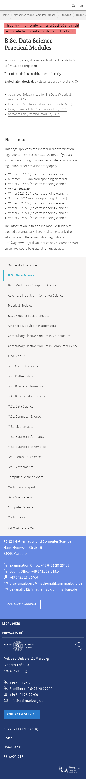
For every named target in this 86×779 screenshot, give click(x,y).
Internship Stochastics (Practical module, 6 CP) (40, 104)
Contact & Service (22, 714)
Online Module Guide (22, 265)
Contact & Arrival (22, 605)
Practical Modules (20, 305)
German (77, 6)
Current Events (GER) (21, 729)
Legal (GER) (11, 624)
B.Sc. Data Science (21, 275)
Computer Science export (25, 477)
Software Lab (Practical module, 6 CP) (34, 114)
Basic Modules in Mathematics (28, 316)
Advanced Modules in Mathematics (32, 326)
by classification (45, 81)
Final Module (17, 356)
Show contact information (78, 646)
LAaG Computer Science (24, 457)
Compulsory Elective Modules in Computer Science (43, 346)
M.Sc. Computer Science (24, 416)
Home (5, 15)
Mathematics (17, 517)
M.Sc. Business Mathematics (27, 447)
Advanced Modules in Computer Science (35, 295)
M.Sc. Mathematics (20, 427)
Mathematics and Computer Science (34, 15)
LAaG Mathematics (20, 467)
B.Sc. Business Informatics (25, 386)
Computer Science (20, 507)
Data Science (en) (20, 497)
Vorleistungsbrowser (22, 527)
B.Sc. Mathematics (20, 376)
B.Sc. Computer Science (24, 366)
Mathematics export (21, 487)
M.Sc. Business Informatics (26, 437)
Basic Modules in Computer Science (32, 285)
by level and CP (68, 81)
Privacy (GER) (12, 633)
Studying (66, 15)
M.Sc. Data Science (20, 406)
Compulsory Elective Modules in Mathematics (39, 336)
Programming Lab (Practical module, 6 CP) (37, 109)
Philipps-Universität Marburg (19, 646)
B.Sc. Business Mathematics (26, 396)
